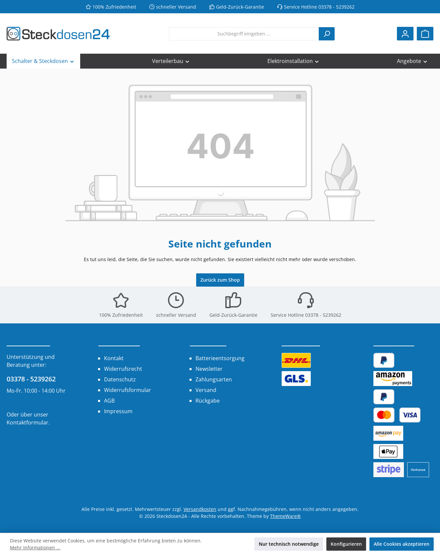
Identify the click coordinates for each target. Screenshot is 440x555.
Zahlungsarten (213, 379)
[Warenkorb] (425, 33)
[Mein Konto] (405, 33)
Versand (205, 390)
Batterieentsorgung (220, 358)
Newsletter (209, 368)
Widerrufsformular (127, 390)
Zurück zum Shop (220, 280)
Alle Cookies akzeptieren (401, 544)
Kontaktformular (27, 422)
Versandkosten (200, 509)
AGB (109, 400)
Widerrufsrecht (123, 368)
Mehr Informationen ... (35, 547)
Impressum (118, 411)
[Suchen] (327, 33)
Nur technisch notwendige (289, 544)
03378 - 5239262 (31, 378)
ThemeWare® (285, 516)
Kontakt (114, 358)
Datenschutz (120, 379)
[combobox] (244, 33)
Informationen (119, 341)
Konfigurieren (346, 544)
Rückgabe (207, 400)
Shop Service (208, 341)
